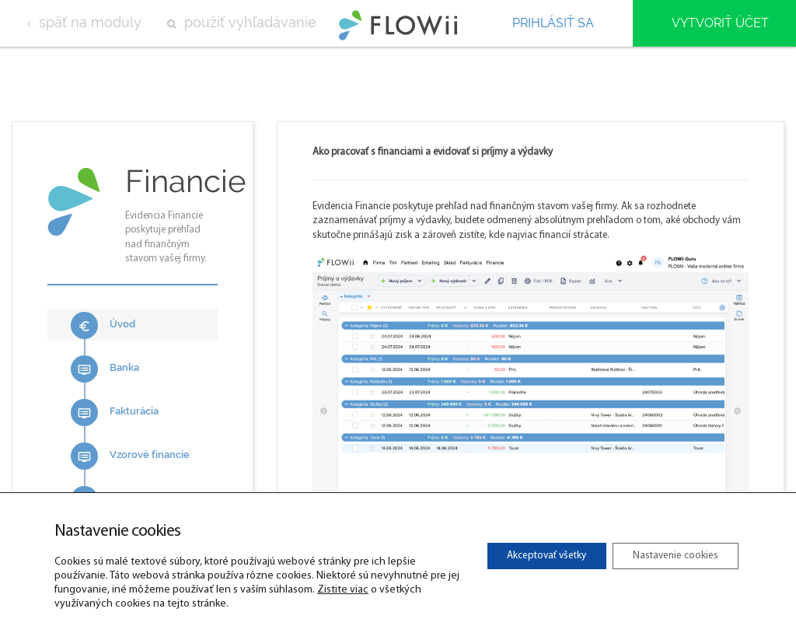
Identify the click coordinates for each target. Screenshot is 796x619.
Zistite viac (374, 590)
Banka (105, 369)
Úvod (103, 325)
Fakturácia (115, 412)
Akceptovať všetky (527, 555)
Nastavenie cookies (669, 555)
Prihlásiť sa (553, 23)
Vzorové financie (130, 456)
